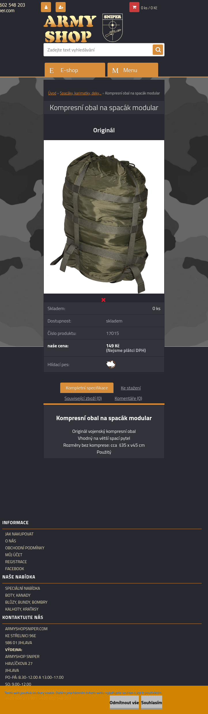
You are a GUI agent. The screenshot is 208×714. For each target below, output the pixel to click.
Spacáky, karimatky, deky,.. (80, 93)
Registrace (16, 562)
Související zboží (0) (83, 398)
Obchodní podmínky (24, 548)
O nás (10, 541)
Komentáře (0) (128, 398)
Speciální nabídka (22, 588)
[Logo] (83, 28)
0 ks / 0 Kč (149, 8)
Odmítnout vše (124, 702)
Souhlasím (151, 702)
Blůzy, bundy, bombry (26, 602)
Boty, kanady (18, 595)
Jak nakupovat (19, 534)
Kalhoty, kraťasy (22, 609)
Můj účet (13, 555)
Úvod (52, 93)
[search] (158, 49)
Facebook (14, 569)
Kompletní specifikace (87, 387)
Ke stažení (131, 387)
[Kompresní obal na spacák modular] (104, 142)
